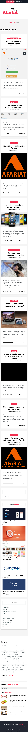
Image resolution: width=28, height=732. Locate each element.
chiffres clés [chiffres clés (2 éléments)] (4, 652)
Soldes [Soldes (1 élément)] (3, 667)
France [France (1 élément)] (16, 654)
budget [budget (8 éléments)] (21, 650)
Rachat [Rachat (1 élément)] (13, 665)
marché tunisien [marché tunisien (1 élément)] (14, 661)
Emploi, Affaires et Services (8, 611)
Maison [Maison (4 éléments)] (19, 658)
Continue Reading (8, 93)
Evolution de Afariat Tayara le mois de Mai (14, 106)
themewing (21, 724)
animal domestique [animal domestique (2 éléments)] (6, 648)
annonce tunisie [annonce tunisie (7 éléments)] (22, 648)
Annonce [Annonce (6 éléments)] (14, 648)
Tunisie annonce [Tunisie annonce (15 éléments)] (10, 669)
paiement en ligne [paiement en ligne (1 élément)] (5, 665)
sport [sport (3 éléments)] (8, 667)
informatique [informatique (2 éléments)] (4, 658)
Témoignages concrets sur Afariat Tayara (14, 408)
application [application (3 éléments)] (4, 650)
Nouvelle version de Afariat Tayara (14, 42)
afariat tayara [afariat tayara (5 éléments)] (16, 645)
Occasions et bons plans (8, 618)
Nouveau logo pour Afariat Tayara (14, 147)
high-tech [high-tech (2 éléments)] (14, 656)
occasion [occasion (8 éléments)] (21, 663)
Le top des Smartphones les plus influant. (14, 206)
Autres (14, 404)
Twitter (18, 729)
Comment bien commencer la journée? (14, 254)
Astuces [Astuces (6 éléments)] (10, 650)
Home (10, 22)
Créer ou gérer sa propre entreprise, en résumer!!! (17, 701)
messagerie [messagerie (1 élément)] (22, 661)
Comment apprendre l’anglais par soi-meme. (17, 696)
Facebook (10, 729)
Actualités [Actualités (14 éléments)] (4, 645)
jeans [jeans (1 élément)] (11, 658)
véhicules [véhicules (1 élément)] (4, 671)
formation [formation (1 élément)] (11, 654)
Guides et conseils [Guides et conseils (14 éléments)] (6, 656)
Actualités (14, 38)
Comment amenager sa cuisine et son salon (17, 707)
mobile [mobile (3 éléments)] (3, 663)
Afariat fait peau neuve (8, 541)
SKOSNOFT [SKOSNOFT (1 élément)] (23, 665)
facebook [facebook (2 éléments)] (4, 654)
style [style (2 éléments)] (13, 667)
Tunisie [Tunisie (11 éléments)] (3, 669)
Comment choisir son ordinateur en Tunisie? (14, 304)
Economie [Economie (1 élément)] (16, 652)
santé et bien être (14, 250)
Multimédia (14, 202)
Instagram (19, 731)
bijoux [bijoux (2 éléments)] (16, 650)
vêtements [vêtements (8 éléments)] (10, 671)
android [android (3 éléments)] (23, 645)
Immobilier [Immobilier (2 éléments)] (20, 656)
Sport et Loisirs (6, 622)
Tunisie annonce (11, 209)
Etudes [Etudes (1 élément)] (22, 652)
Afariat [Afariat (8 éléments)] (9, 645)
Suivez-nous (10, 1)
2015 (14, 22)
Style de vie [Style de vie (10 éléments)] (18, 667)
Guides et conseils (7, 613)
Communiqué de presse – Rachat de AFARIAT (13, 575)
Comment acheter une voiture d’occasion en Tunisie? (14, 356)
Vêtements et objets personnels (10, 626)
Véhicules (14, 351)
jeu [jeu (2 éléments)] (15, 658)
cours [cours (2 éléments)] (11, 652)
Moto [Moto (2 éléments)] (8, 663)
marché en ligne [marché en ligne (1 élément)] (5, 661)
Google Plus (9, 731)
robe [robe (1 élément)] (18, 665)
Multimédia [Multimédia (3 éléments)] (14, 663)
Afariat (11, 46)
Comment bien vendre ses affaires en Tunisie (17, 712)
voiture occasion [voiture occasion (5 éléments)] (19, 669)
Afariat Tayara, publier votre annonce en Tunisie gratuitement (14, 440)
